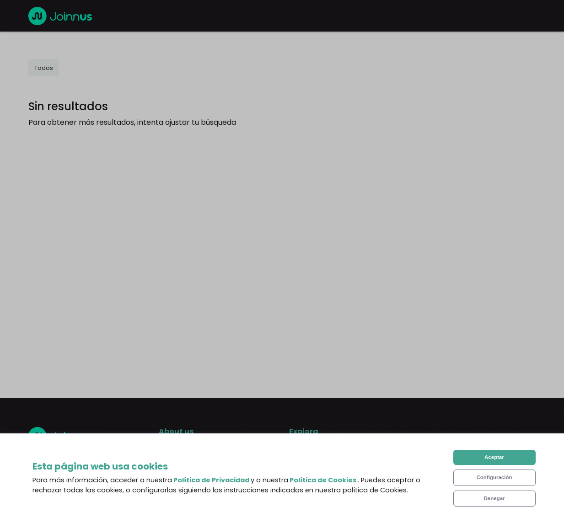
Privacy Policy (183, 510)
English (60, 459)
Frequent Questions (193, 474)
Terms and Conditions (198, 492)
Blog (297, 455)
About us (175, 455)
